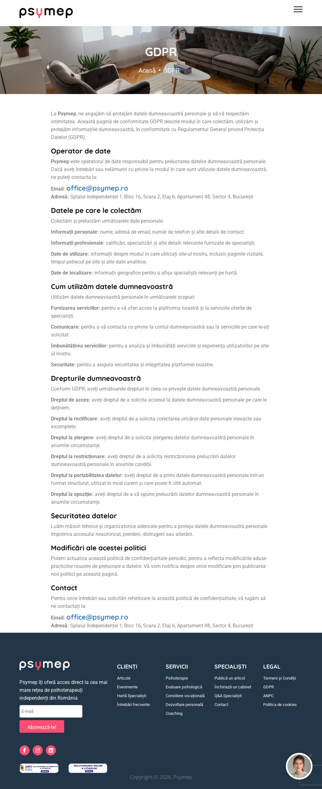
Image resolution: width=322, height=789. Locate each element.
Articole (123, 678)
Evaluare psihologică (184, 687)
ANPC (268, 695)
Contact (221, 704)
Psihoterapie (177, 678)
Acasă (147, 69)
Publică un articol (229, 678)
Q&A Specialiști (228, 695)
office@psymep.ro (97, 188)
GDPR (268, 687)
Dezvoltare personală (184, 704)
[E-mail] (50, 711)
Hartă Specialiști (131, 695)
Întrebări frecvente (133, 704)
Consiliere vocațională (185, 695)
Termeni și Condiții (279, 678)
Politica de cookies (280, 704)
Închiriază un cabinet (232, 687)
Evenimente (127, 687)
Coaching (174, 713)
